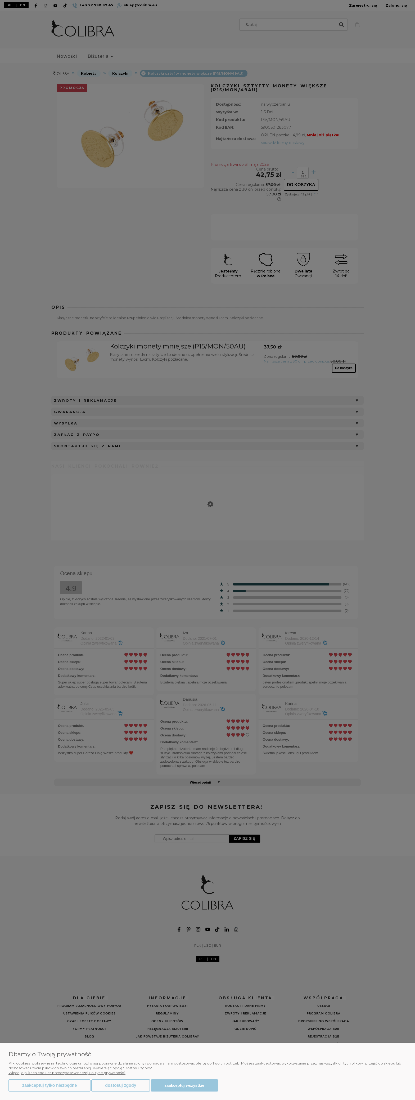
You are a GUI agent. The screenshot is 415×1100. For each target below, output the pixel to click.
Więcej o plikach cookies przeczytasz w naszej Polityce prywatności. (66, 1073)
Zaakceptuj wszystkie (184, 1085)
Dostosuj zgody (120, 1085)
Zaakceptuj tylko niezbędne (49, 1085)
